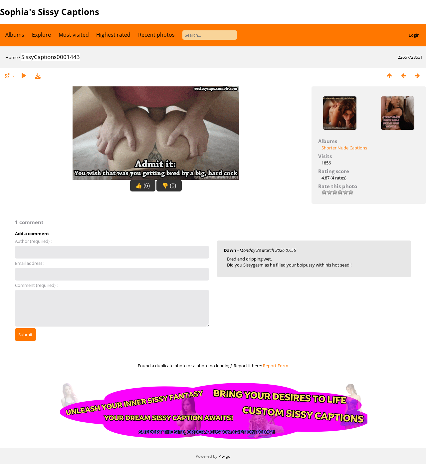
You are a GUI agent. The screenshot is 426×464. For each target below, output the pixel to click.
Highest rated (113, 34)
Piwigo (224, 456)
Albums (14, 34)
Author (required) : (33, 241)
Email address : (29, 263)
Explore (41, 34)
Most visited (74, 34)
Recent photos (156, 34)
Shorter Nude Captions (344, 148)
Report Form (275, 366)
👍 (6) (142, 185)
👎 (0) (169, 185)
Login (414, 35)
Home (11, 57)
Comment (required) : (36, 285)
